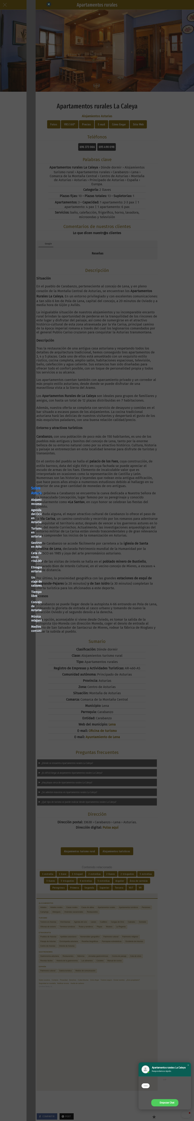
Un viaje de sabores (18, 569)
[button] (188, 1065)
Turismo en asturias (18, 544)
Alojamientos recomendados (24, 531)
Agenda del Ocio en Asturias (24, 538)
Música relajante (16, 588)
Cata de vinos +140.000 (20, 556)
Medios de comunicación (22, 594)
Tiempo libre (13, 575)
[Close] (48, 4)
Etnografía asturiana (19, 563)
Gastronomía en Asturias (22, 550)
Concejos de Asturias (19, 582)
